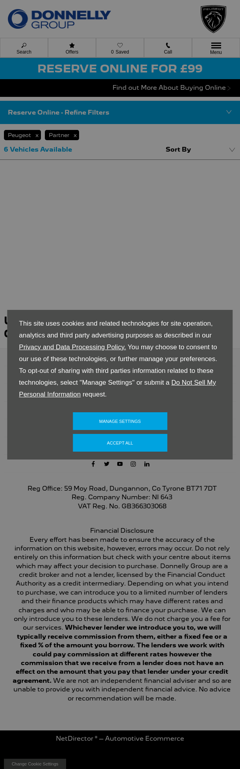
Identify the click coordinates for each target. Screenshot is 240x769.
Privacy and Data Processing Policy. (72, 347)
